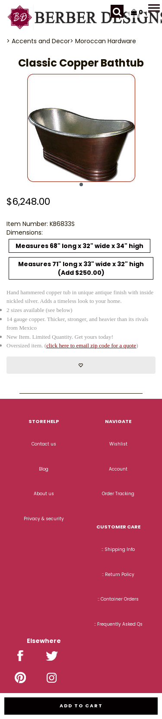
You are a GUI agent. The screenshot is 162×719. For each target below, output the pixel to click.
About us (44, 493)
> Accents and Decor (38, 41)
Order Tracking (118, 493)
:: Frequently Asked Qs (118, 624)
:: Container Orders (118, 599)
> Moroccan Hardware (103, 41)
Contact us (44, 444)
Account (118, 469)
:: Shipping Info (118, 549)
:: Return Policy (118, 574)
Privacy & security (44, 518)
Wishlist (118, 444)
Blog (43, 469)
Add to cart (81, 705)
